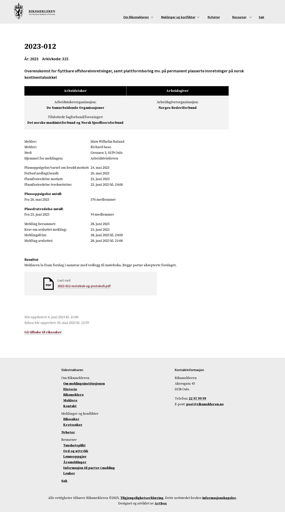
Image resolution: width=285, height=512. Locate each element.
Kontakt (70, 406)
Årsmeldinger (74, 462)
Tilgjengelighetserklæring (141, 498)
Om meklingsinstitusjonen (84, 383)
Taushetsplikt (74, 445)
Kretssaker (72, 425)
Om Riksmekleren (136, 17)
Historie (70, 389)
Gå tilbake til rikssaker (43, 332)
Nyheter (214, 17)
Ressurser (239, 17)
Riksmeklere (73, 395)
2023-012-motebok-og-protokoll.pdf (84, 286)
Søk (261, 17)
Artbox (161, 503)
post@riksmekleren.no (205, 404)
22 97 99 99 (197, 398)
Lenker (69, 473)
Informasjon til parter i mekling (89, 468)
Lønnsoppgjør (75, 456)
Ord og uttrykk (75, 451)
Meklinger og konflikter (178, 17)
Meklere (70, 400)
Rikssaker (71, 419)
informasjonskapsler (219, 498)
